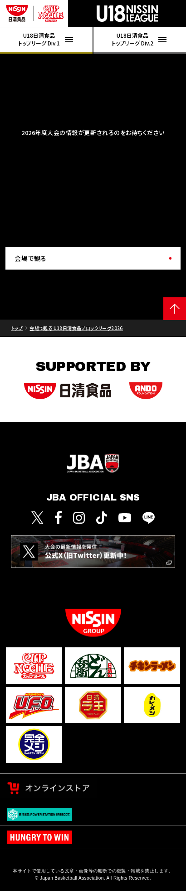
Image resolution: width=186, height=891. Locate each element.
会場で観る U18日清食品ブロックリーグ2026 (76, 328)
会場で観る (31, 258)
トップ (17, 328)
